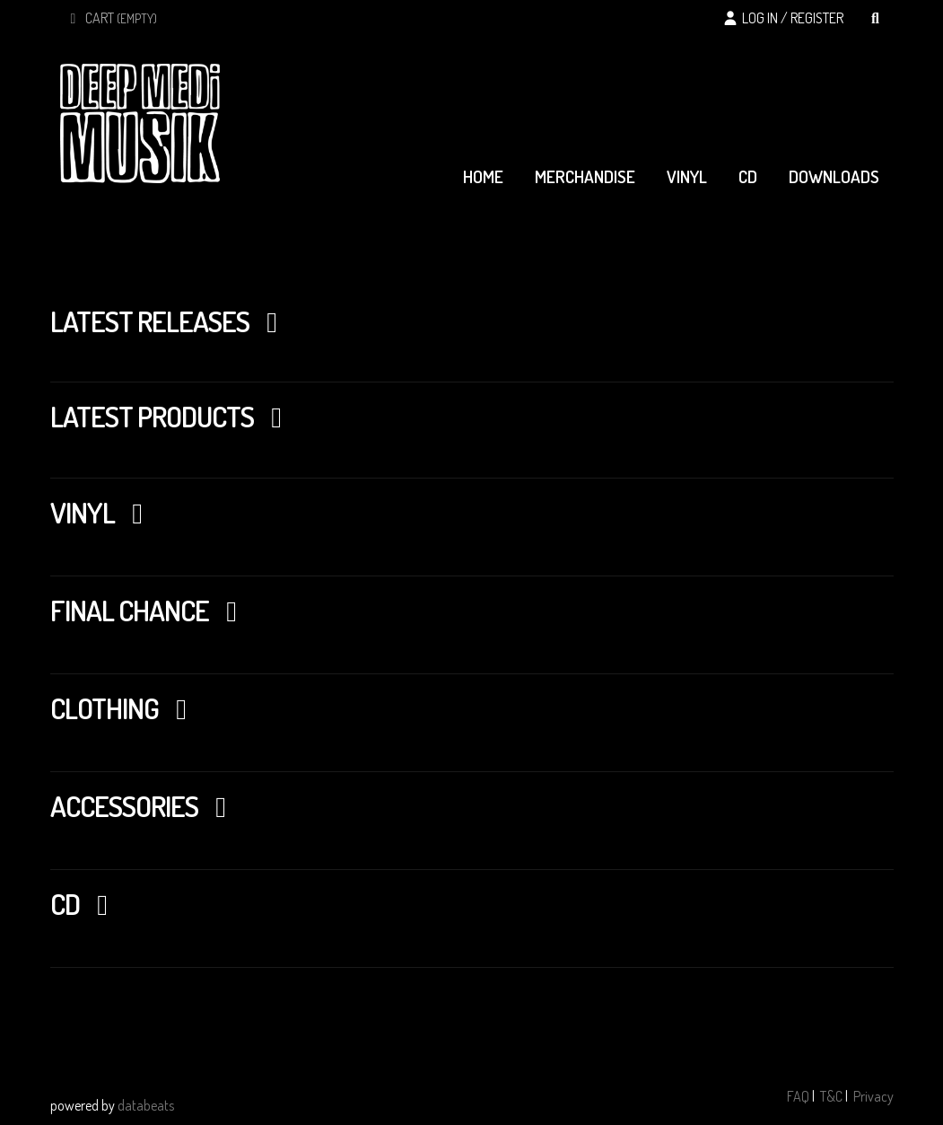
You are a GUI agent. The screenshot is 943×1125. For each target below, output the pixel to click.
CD (85, 903)
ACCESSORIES (144, 805)
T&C (831, 1096)
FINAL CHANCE (149, 610)
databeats (146, 1105)
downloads (834, 176)
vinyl (687, 176)
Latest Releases (170, 321)
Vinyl (102, 512)
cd (747, 176)
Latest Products (172, 416)
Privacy (873, 1096)
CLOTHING (124, 708)
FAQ (798, 1096)
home (483, 176)
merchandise (585, 176)
